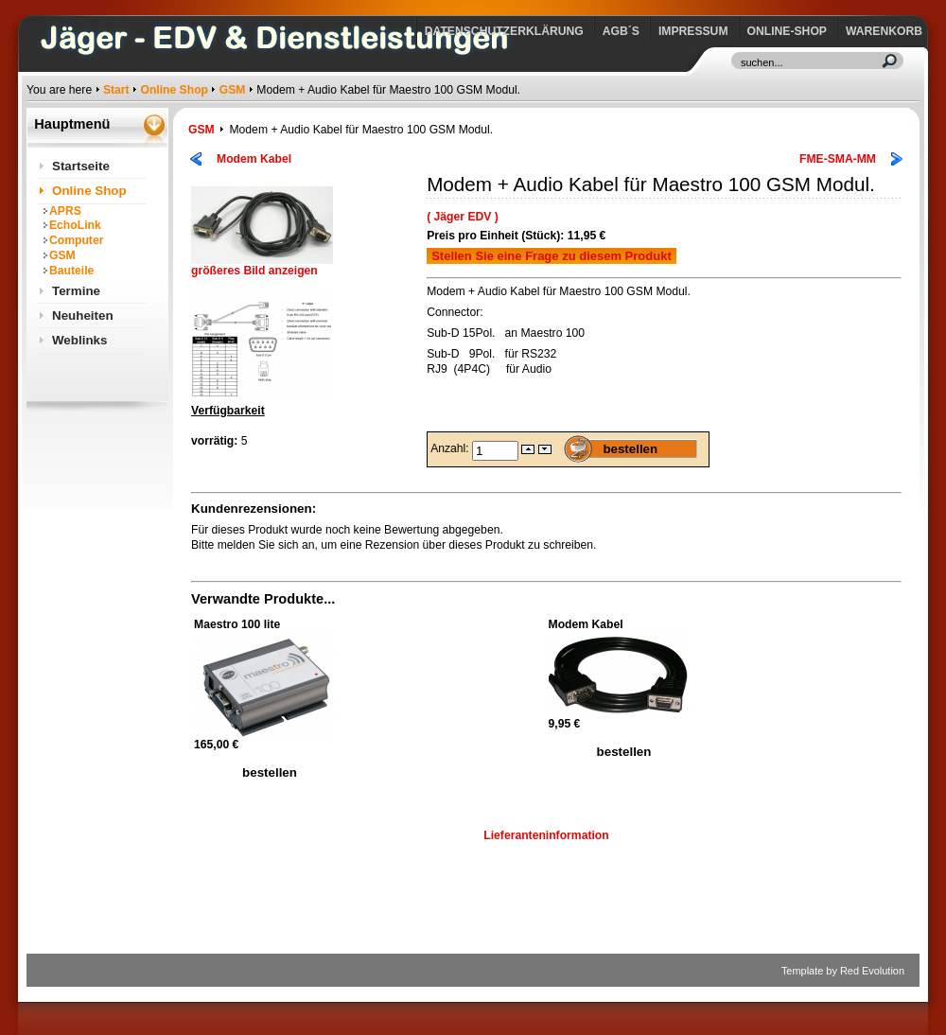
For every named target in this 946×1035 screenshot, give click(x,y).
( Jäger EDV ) (463, 216)
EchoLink (75, 225)
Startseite (81, 166)
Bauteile (71, 270)
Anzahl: (451, 448)
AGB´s (621, 31)
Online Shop (174, 89)
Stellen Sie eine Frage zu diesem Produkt (551, 256)
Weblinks (79, 340)
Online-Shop (787, 31)
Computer (76, 240)
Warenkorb (884, 31)
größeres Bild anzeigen (262, 265)
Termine (76, 291)
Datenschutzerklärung (504, 31)
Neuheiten (83, 315)
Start (116, 89)
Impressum (693, 31)
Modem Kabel (254, 159)
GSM (232, 89)
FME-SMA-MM (837, 159)
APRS (65, 211)
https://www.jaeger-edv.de (30, 5)
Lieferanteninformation (545, 835)
